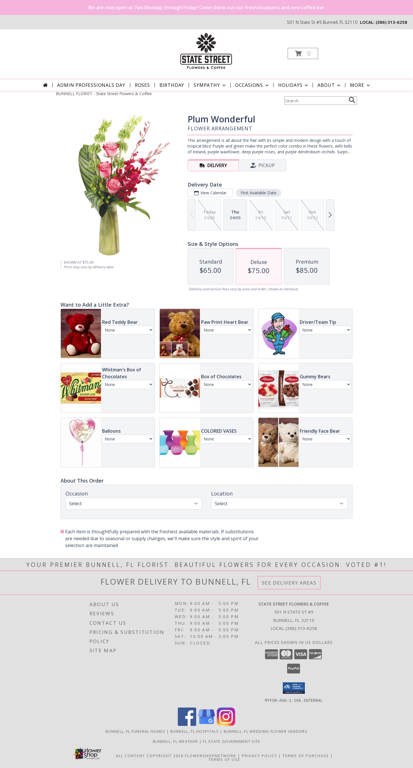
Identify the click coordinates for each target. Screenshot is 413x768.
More (360, 85)
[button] (303, 53)
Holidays (293, 85)
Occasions (252, 85)
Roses (142, 85)
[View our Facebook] (187, 724)
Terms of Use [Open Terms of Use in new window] (224, 759)
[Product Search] (315, 101)
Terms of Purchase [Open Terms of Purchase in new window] (306, 755)
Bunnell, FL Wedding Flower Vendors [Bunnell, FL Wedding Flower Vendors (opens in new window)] (265, 731)
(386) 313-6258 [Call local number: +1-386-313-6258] (391, 22)
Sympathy (210, 85)
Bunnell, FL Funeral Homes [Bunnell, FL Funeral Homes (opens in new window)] (135, 731)
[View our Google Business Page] (206, 724)
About (329, 85)
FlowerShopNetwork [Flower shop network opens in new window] (210, 755)
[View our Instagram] (226, 724)
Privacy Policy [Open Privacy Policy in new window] (259, 755)
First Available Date (258, 192)
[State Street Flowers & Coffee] (206, 51)
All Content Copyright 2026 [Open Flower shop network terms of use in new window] (150, 755)
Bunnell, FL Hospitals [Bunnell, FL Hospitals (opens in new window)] (194, 731)
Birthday (171, 85)
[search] (352, 100)
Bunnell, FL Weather (175, 741)
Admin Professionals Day (91, 85)
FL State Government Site (231, 741)
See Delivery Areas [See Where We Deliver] (289, 582)
